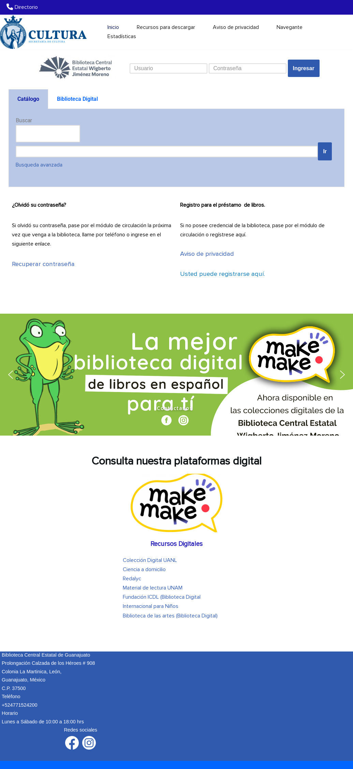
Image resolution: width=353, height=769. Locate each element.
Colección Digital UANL (150, 560)
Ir (325, 151)
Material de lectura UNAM (152, 587)
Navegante (290, 27)
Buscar (24, 120)
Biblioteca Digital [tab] (77, 99)
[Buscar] (341, 31)
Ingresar (303, 68)
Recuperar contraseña (43, 264)
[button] (10, 374)
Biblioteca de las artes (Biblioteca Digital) (170, 615)
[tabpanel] (176, 148)
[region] (176, 375)
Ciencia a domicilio (144, 569)
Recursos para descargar (166, 27)
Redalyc (132, 578)
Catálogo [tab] (28, 99)
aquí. (222, 274)
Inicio (113, 27)
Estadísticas (121, 36)
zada (39, 164)
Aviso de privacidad (236, 27)
